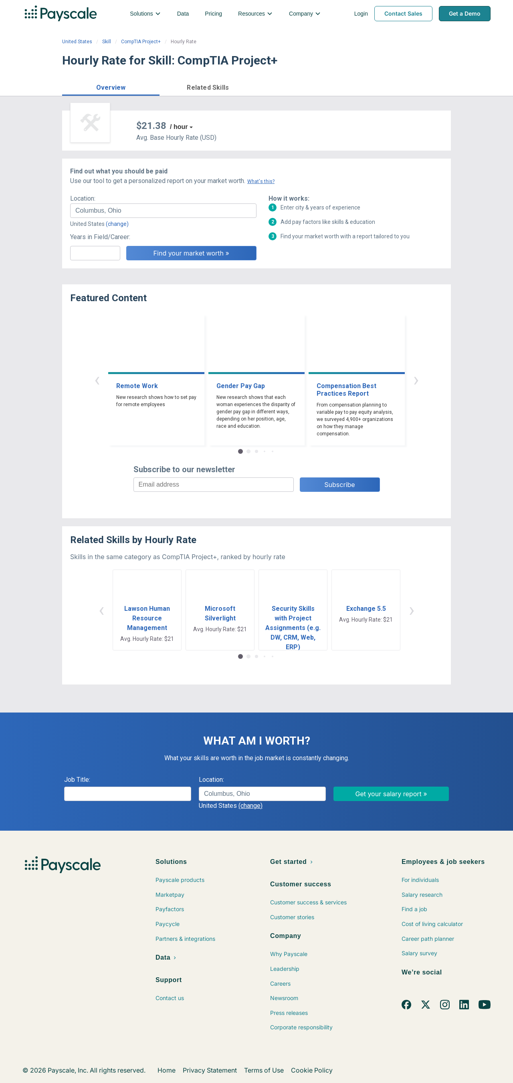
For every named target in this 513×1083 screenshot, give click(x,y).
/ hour (179, 126)
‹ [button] (97, 379)
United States (77, 41)
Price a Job (354, 87)
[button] (111, 86)
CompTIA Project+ (141, 41)
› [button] (416, 379)
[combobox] (163, 210)
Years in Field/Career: (100, 237)
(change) (117, 224)
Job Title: (77, 779)
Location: (82, 198)
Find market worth (418, 87)
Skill (106, 41)
